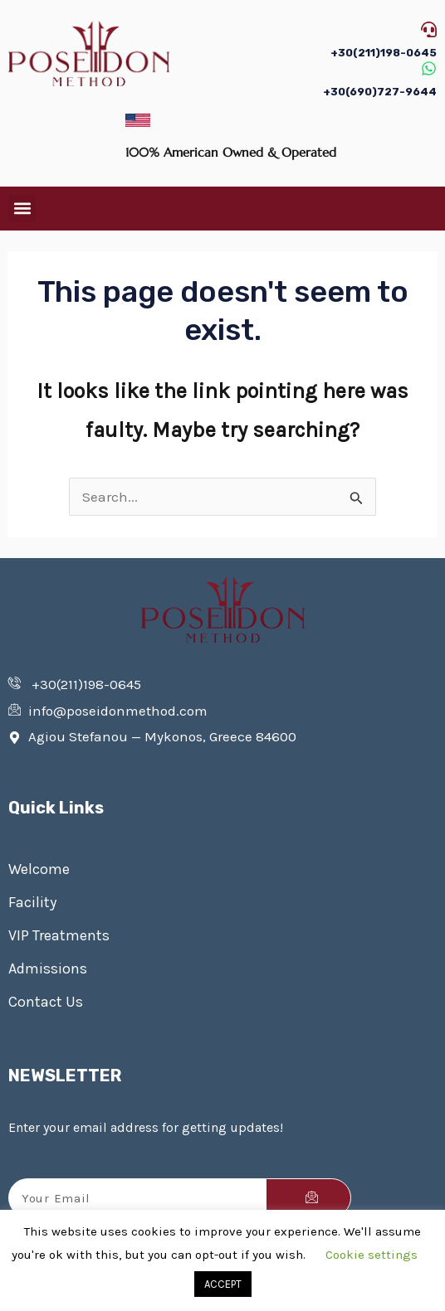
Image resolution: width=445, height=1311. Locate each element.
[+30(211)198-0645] (429, 29)
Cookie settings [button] (371, 1254)
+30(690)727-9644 (380, 91)
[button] (22, 208)
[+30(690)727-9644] (429, 68)
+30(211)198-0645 (383, 52)
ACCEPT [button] (223, 1284)
